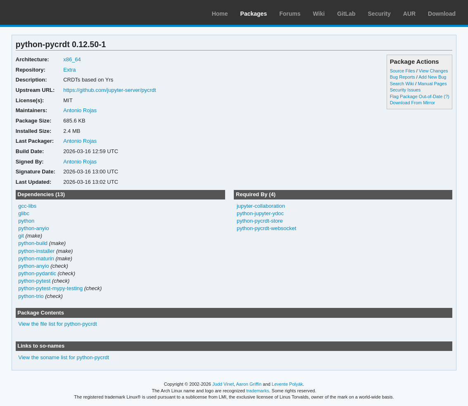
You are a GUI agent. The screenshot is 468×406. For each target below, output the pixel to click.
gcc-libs (27, 206)
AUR (409, 13)
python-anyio (33, 228)
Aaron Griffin (248, 384)
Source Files (402, 70)
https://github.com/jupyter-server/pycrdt (109, 90)
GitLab (346, 13)
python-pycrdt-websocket (266, 228)
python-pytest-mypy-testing (50, 288)
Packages (253, 13)
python (26, 221)
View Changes (433, 70)
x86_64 (72, 59)
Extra (69, 70)
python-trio (30, 296)
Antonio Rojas (80, 110)
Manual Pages (432, 83)
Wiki (319, 13)
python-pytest (34, 281)
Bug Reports (402, 76)
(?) (446, 96)
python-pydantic (37, 273)
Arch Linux (45, 12)
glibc (23, 213)
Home (220, 13)
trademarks (257, 390)
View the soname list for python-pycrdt (63, 357)
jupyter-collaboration (261, 206)
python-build (33, 243)
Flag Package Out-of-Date (416, 96)
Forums (289, 13)
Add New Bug (432, 76)
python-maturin (36, 258)
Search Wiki (402, 83)
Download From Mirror (412, 102)
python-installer (36, 251)
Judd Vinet (223, 384)
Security (379, 13)
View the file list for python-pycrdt (57, 324)
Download (442, 13)
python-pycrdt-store (260, 221)
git (21, 236)
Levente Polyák (287, 384)
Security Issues (405, 89)
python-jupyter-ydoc (260, 213)
